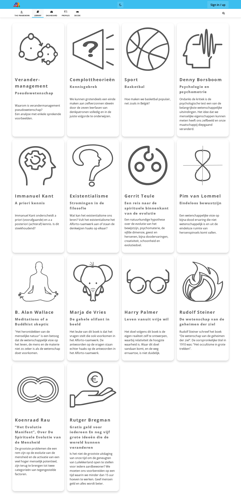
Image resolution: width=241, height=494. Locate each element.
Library (37, 13)
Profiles (66, 13)
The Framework (22, 14)
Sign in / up (217, 5)
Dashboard (51, 13)
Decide (77, 13)
